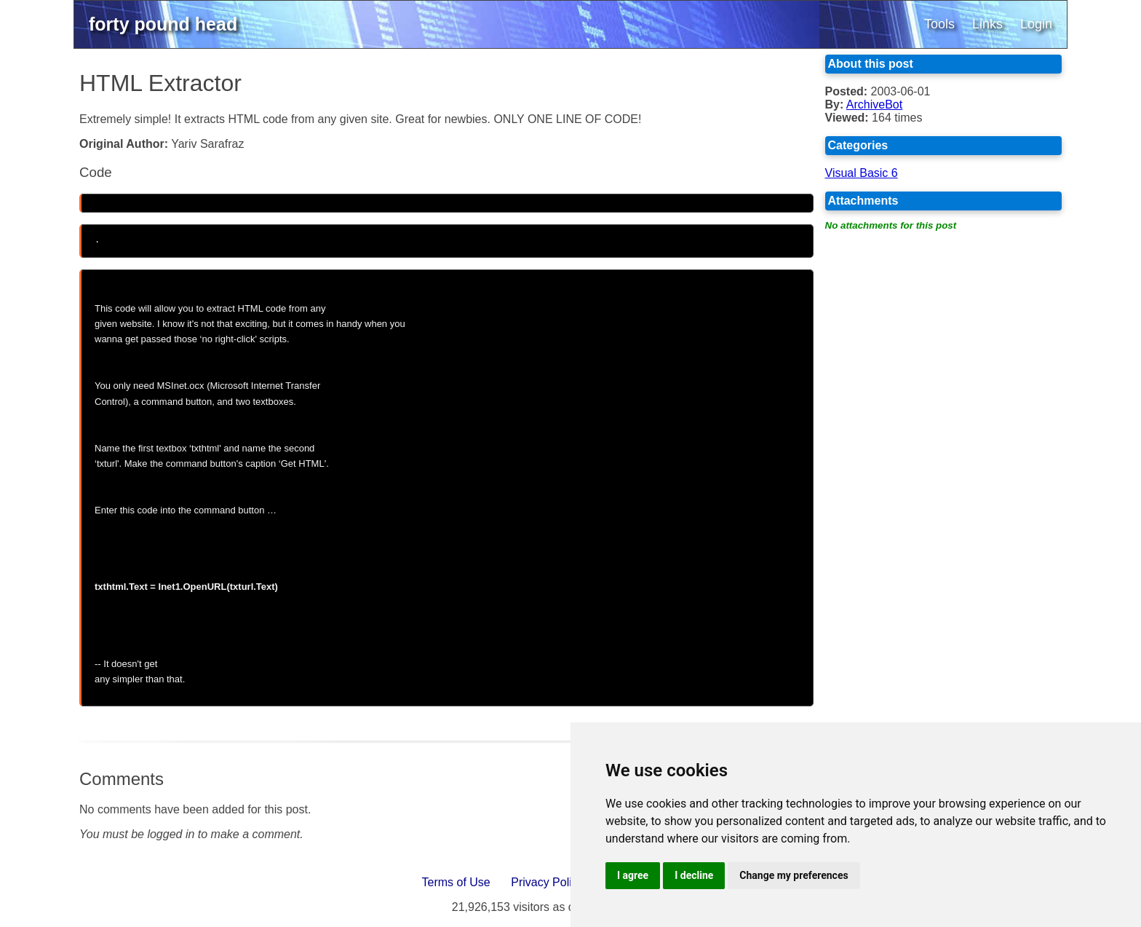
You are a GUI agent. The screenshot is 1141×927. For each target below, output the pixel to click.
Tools (939, 24)
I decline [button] (694, 875)
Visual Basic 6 (861, 173)
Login (1036, 24)
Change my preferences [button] (793, 875)
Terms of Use (456, 878)
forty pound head (163, 24)
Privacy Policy (547, 878)
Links (987, 24)
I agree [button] (632, 875)
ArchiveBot (874, 104)
